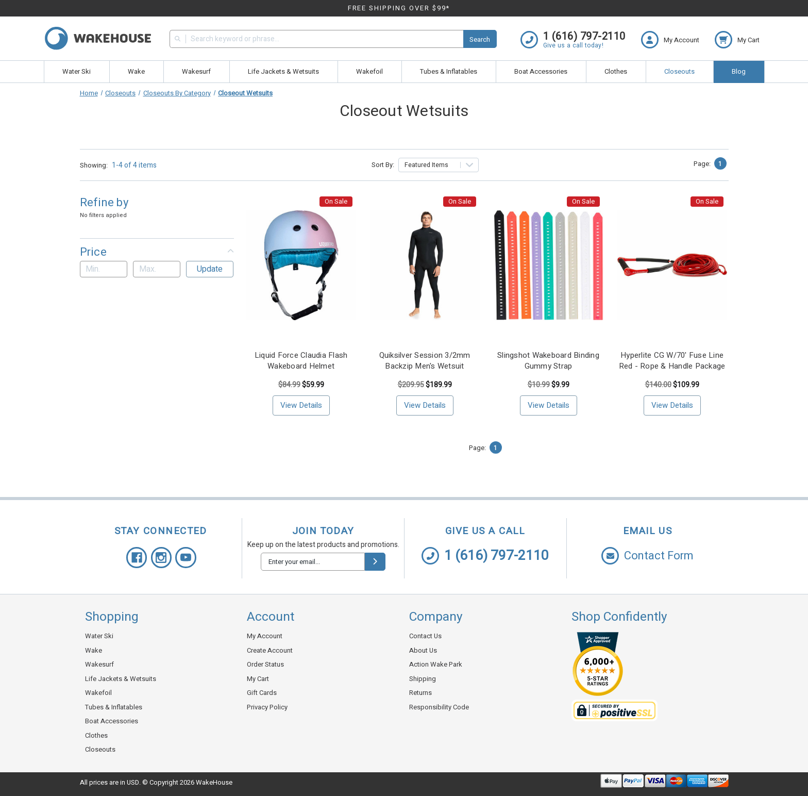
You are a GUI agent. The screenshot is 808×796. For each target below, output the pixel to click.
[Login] (678, 39)
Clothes (615, 71)
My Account (264, 636)
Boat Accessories (540, 71)
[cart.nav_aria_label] (737, 39)
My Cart (258, 679)
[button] (157, 252)
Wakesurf (196, 71)
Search (479, 39)
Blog (739, 71)
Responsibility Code (439, 707)
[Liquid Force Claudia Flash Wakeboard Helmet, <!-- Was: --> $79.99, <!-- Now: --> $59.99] (301, 265)
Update (210, 269)
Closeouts (679, 71)
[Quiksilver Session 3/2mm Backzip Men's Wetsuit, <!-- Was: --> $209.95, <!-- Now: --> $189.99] (425, 265)
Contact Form (647, 556)
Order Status (265, 664)
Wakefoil (369, 71)
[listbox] (438, 165)
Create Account (270, 650)
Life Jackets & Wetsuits (283, 71)
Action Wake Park (435, 664)
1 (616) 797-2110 (485, 556)
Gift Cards (262, 693)
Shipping (422, 679)
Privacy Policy (267, 707)
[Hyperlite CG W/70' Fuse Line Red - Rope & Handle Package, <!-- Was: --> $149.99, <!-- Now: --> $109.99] (672, 265)
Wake (136, 71)
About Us (423, 650)
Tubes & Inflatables (448, 71)
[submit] (375, 562)
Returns (420, 693)
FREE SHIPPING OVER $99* (399, 8)
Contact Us (425, 636)
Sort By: (383, 165)
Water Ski (76, 71)
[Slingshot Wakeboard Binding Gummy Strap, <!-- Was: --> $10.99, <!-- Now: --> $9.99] (548, 265)
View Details (301, 405)
